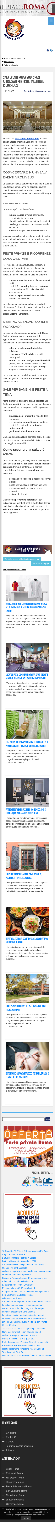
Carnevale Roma (15, 1504)
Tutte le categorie (10, 65)
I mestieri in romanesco (12, 1305)
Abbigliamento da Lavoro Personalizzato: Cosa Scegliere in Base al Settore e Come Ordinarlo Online (26, 607)
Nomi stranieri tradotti (31, 1332)
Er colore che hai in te (23, 1281)
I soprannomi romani (34, 1305)
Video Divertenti (43, 1355)
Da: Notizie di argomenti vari (37, 91)
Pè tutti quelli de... (27, 1339)
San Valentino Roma (16, 1491)
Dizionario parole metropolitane (16, 1275)
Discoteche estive (15, 1482)
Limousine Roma (15, 1499)
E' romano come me (37, 1278)
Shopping (24, 1349)
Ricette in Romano (10, 1349)
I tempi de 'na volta (10, 1308)
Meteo (5, 1325)
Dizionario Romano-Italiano (14, 1278)
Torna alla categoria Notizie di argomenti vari (22, 559)
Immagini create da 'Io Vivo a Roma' (18, 1312)
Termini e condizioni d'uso (19, 1446)
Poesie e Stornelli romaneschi (34, 1342)
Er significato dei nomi (12, 1291)
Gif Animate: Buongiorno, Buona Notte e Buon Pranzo (26, 1301)
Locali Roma (9, 62)
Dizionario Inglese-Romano (14, 1271)
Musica (12, 1325)
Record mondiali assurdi (29, 1345)
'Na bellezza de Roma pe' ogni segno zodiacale (23, 1328)
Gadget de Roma (25, 1295)
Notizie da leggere (10, 1335)
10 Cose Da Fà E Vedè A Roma (16, 1251)
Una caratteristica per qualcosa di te (18, 1355)
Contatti (10, 1441)
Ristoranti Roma (14, 1473)
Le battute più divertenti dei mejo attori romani (23, 1315)
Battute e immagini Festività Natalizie (19, 1258)
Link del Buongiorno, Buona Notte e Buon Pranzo (24, 1322)
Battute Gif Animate (11, 1261)
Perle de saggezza (10, 1342)
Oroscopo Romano (28, 1335)
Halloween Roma (15, 1477)
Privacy (10, 1450)
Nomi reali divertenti (11, 1332)
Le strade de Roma (37, 1318)
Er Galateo (29, 1285)
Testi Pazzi (21, 1352)
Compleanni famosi (28, 1264)
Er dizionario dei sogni (12, 1285)
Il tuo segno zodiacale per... (33, 1308)
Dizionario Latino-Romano (40, 1271)
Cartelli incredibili (10, 1264)
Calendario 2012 (28, 1261)
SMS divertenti (37, 1349)
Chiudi (26, 1518)
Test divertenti (8, 1352)
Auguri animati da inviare (13, 1254)
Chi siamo (11, 1433)
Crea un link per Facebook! (14, 58)
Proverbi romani (9, 1345)
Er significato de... (29, 1288)
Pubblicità (11, 1437)
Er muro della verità (11, 1288)
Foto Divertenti (9, 1295)
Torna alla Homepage (41, 563)
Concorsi (42, 1264)
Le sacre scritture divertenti (14, 1318)
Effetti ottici (7, 1281)
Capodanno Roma (15, 1495)
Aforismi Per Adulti (40, 1251)
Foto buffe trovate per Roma (36, 1291)
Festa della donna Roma (19, 1486)
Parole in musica (9, 1339)
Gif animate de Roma (12, 1298)
